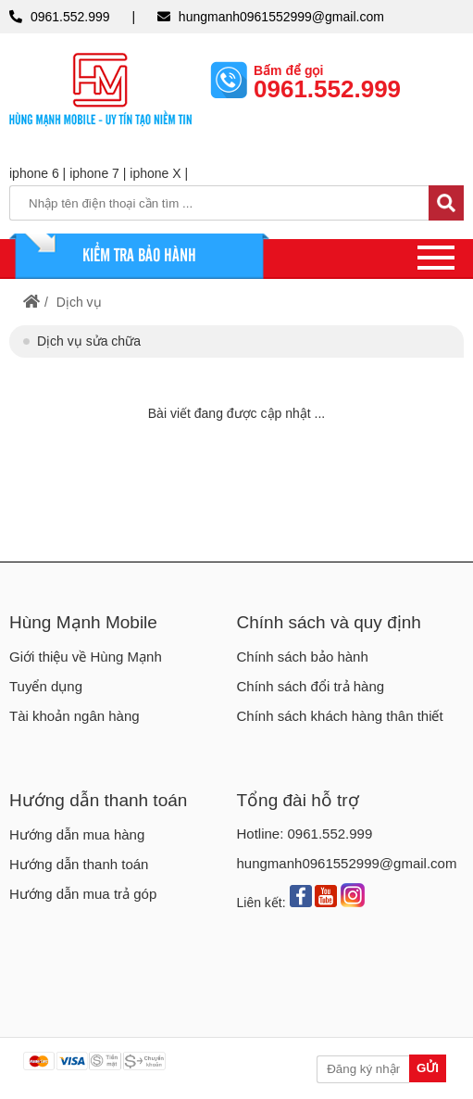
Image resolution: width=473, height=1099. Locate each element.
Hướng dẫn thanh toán (98, 800)
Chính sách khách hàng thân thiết (340, 716)
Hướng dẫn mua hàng (76, 834)
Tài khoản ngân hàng (74, 716)
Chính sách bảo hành (302, 656)
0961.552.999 (70, 16)
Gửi (428, 1068)
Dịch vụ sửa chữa (89, 341)
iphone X (155, 173)
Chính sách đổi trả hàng (311, 686)
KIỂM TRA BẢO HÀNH (139, 254)
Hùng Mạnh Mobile (83, 622)
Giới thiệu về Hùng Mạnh (85, 656)
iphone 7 (94, 173)
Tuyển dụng (45, 686)
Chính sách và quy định (329, 622)
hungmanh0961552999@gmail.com (281, 16)
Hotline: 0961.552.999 (305, 833)
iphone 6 (34, 173)
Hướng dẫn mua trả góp (82, 894)
